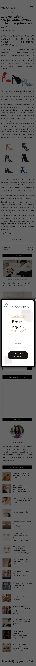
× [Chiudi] (34, 300)
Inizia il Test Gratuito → (18, 355)
